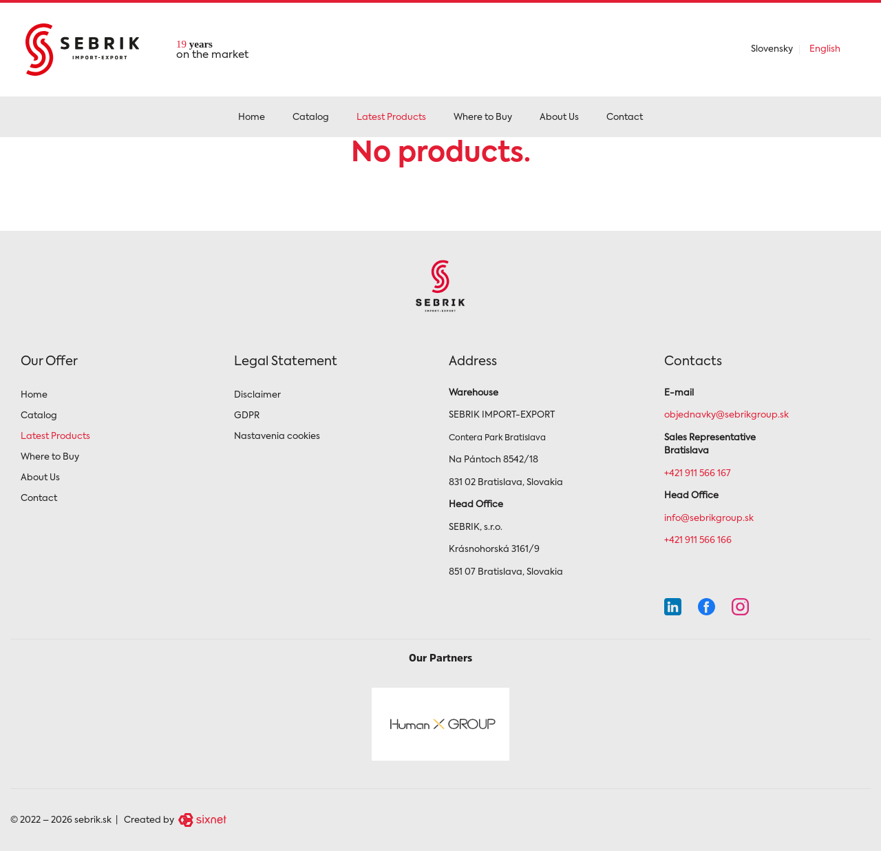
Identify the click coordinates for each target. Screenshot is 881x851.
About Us (559, 117)
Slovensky (772, 49)
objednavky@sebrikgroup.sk (726, 415)
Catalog (311, 117)
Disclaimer (257, 395)
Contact (624, 117)
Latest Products (391, 117)
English (824, 49)
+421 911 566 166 (698, 540)
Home (251, 117)
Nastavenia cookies (277, 436)
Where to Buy (483, 117)
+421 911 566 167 (697, 473)
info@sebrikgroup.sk (709, 518)
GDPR (246, 415)
